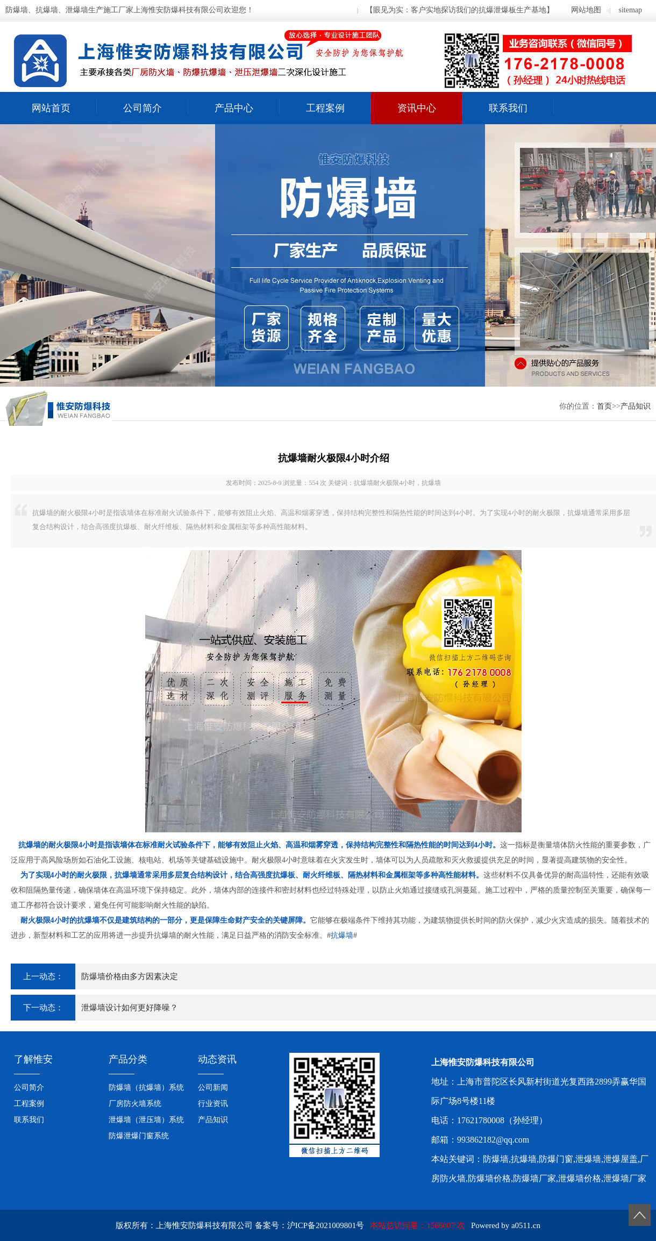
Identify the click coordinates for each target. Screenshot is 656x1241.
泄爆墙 (588, 1159)
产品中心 (234, 108)
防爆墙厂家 (534, 1178)
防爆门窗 (556, 1159)
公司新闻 (213, 1087)
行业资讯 (213, 1104)
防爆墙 (496, 1159)
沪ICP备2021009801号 (325, 1225)
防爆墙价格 (489, 1178)
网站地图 (586, 10)
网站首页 (51, 108)
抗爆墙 (342, 935)
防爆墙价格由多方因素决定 (129, 976)
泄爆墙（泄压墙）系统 (146, 1120)
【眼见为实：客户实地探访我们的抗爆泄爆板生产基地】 (460, 10)
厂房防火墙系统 (135, 1104)
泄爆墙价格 (579, 1178)
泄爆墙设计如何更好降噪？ (129, 1007)
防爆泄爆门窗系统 (139, 1136)
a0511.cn (525, 1225)
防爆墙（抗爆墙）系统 (146, 1087)
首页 (604, 406)
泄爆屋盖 (620, 1159)
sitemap (630, 10)
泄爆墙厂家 (624, 1178)
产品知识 (636, 406)
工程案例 (325, 108)
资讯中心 (416, 108)
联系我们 (508, 108)
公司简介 (142, 108)
